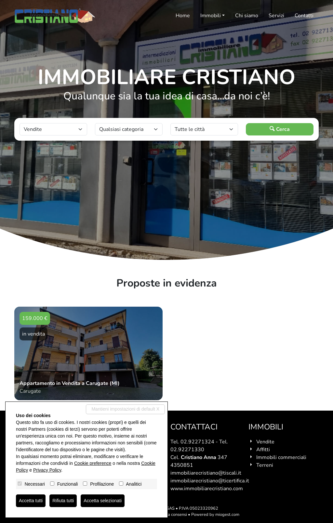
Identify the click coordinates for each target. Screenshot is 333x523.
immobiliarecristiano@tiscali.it (205, 473)
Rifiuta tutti (63, 500)
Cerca (280, 129)
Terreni (264, 465)
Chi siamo (246, 15)
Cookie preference (92, 463)
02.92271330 (187, 449)
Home (183, 15)
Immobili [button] (210, 15)
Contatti (304, 15)
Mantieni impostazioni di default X (125, 409)
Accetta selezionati (103, 500)
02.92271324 (197, 441)
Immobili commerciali (281, 457)
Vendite (265, 441)
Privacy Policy (47, 470)
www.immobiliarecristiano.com (206, 488)
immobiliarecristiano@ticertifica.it (209, 480)
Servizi (276, 15)
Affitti (263, 449)
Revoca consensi (171, 514)
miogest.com (227, 514)
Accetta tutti (31, 500)
